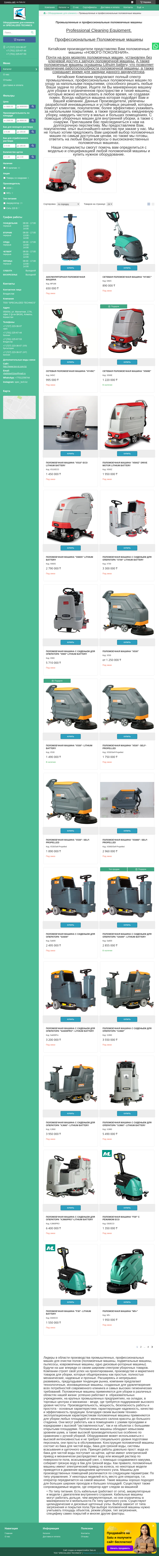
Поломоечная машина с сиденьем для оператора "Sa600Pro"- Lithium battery (70, 1029)
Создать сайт (10, 2)
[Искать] (32, 32)
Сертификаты (90, 7)
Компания (50, 7)
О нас (6, 74)
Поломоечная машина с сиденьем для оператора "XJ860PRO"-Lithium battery (70, 1218)
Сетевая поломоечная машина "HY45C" (70, 371)
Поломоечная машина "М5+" (120, 1311)
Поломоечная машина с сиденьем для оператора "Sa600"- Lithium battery (127, 935)
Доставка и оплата (13, 85)
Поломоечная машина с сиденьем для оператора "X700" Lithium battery (127, 558)
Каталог (7, 69)
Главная (8, 1533)
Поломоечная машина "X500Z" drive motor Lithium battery (124, 464)
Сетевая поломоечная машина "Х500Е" (126, 371)
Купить (70, 268)
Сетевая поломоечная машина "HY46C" (127, 277)
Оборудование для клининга (62, 13)
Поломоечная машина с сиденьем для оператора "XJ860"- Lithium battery (127, 1124)
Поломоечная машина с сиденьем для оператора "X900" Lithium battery (70, 652)
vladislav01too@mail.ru (14, 373)
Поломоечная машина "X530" (120, 651)
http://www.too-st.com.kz (15, 366)
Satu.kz (93, 1550)
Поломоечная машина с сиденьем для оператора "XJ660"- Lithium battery (70, 1124)
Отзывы (7, 80)
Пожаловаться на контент (94, 1553)
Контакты (128, 7)
